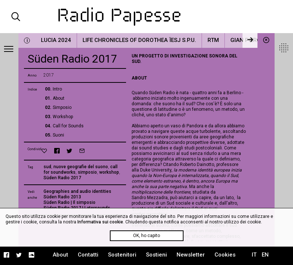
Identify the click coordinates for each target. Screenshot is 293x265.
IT (254, 254)
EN (265, 254)
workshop (109, 172)
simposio (87, 172)
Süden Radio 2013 (62, 196)
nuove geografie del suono (80, 166)
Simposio (62, 107)
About (58, 98)
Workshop (63, 116)
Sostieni (156, 254)
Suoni (58, 135)
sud (47, 166)
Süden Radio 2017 (62, 177)
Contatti (88, 254)
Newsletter (191, 254)
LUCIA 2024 (56, 40)
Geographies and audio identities (77, 191)
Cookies (225, 254)
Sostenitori (122, 254)
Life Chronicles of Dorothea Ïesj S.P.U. (139, 40)
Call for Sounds (68, 125)
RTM (213, 40)
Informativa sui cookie (100, 222)
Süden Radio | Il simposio (69, 202)
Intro (57, 89)
